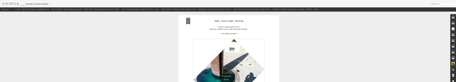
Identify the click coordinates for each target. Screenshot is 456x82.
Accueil (18, 9)
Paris (194, 9)
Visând (315, 9)
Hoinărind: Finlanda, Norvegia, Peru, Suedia (288, 9)
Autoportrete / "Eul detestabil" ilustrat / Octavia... (215, 9)
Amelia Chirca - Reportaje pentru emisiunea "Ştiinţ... (101, 9)
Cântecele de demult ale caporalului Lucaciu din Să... (252, 9)
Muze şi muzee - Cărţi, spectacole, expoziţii (66, 9)
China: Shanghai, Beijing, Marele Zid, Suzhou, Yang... (141, 9)
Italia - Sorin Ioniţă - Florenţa (229, 21)
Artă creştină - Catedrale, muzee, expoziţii (176, 9)
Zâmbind (308, 9)
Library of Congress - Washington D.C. (35, 9)
